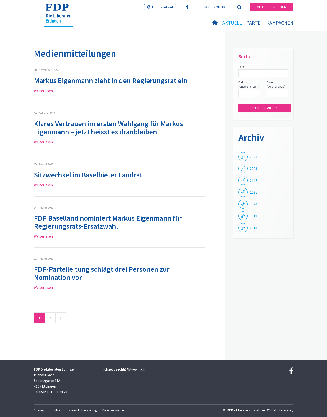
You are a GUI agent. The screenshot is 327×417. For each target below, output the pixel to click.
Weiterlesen (43, 90)
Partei (254, 23)
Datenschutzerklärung (82, 410)
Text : (242, 66)
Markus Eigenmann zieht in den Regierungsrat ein (111, 80)
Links (206, 7)
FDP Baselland (162, 7)
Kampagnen (279, 23)
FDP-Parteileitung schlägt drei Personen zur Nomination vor (102, 273)
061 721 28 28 (57, 392)
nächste (61, 319)
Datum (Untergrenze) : (248, 84)
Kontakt (220, 7)
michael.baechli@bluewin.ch (122, 369)
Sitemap (39, 410)
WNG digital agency (280, 410)
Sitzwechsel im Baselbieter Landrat (88, 174)
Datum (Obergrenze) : (277, 84)
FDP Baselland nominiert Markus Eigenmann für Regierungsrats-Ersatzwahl (108, 222)
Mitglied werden (271, 7)
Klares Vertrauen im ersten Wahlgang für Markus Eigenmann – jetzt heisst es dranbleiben (108, 127)
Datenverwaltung (114, 410)
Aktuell (232, 23)
